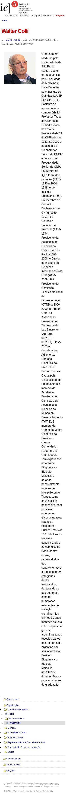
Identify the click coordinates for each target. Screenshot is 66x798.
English (60, 15)
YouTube (24, 15)
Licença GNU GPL (50, 787)
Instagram (35, 15)
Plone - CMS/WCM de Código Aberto (22, 784)
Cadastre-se (11, 15)
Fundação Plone (11, 787)
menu (5, 20)
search (61, 20)
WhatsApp (48, 15)
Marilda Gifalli (12, 40)
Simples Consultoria (44, 791)
